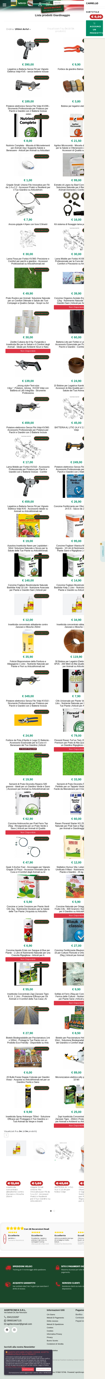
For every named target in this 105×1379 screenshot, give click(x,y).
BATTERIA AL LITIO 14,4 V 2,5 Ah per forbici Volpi (76, 428)
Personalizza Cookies (43, 1369)
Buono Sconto (52, 1341)
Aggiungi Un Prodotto (96, 28)
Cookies (50, 1328)
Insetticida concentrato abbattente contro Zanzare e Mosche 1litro (76, 625)
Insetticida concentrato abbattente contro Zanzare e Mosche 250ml (28, 625)
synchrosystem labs (83, 1372)
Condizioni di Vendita (55, 1344)
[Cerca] (74, 2)
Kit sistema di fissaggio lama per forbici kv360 (76, 224)
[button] (51, 1211)
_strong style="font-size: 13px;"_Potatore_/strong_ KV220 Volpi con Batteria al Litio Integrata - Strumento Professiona (28, 389)
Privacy (50, 1337)
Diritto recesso (52, 1321)
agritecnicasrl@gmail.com (19, 1324)
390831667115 (12, 1320)
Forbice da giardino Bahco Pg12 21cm (76, 69)
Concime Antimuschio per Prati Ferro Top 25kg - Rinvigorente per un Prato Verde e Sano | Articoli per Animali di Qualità (28, 826)
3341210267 (13, 1317)
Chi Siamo (51, 1315)
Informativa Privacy (54, 1334)
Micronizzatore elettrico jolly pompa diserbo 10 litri (76, 1078)
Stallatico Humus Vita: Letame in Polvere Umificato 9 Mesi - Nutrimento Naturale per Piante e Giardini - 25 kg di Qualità (76, 869)
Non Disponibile (76, 307)
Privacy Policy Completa (15, 1367)
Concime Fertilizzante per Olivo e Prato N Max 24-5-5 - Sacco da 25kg (76, 507)
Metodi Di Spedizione (55, 1324)
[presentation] (4, 1239)
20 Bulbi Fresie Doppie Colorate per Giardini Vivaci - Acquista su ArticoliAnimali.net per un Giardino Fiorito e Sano (28, 1079)
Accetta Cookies (28, 1369)
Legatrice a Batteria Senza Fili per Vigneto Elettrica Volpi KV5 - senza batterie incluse (28, 70)
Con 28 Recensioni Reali (36, 1229)
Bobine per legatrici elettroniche (76, 106)
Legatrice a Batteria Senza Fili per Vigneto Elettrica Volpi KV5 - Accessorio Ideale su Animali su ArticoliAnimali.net (28, 508)
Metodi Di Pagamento (55, 1318)
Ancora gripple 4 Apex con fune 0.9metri (27, 224)
